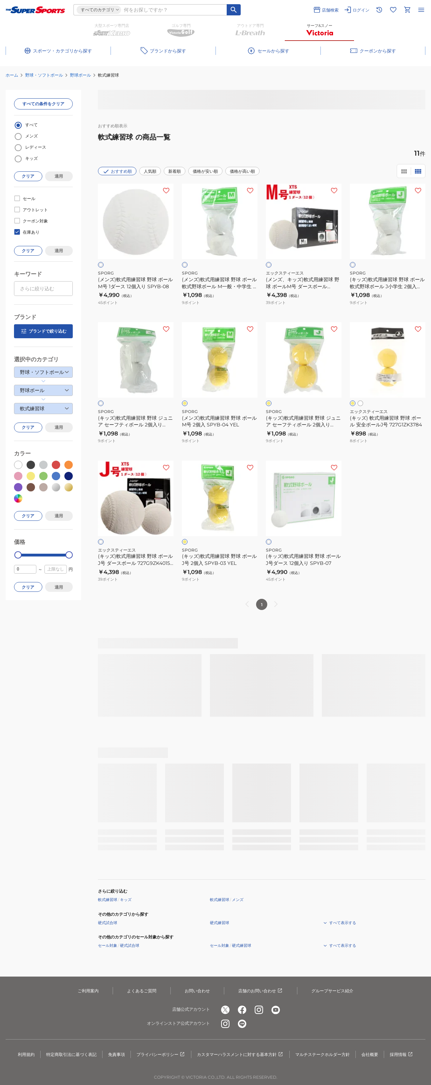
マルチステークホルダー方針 (322, 1054)
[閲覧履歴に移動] (379, 9)
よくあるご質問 (141, 990)
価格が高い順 (242, 171)
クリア (28, 176)
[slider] (18, 555)
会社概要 (369, 1054)
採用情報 (402, 1054)
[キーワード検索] (234, 9)
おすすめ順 (117, 171)
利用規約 (26, 1054)
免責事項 (116, 1054)
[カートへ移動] (407, 10)
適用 (59, 176)
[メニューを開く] (421, 9)
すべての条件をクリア (43, 103)
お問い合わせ (197, 990)
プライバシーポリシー (160, 1054)
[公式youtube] (275, 1010)
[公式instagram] (259, 1010)
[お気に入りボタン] (166, 190)
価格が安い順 (205, 171)
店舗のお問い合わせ (260, 990)
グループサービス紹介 (332, 990)
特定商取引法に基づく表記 (71, 1054)
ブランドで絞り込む (43, 331)
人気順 (150, 171)
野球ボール (80, 75)
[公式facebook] (242, 1010)
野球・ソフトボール (44, 75)
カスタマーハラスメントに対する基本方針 (240, 1054)
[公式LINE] (242, 1024)
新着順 (174, 171)
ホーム (12, 75)
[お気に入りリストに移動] (393, 10)
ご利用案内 (88, 990)
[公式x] (225, 1010)
